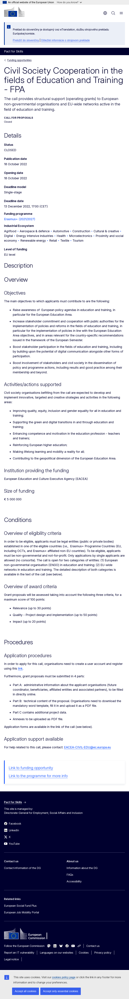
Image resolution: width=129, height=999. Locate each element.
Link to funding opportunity (31, 768)
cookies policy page (63, 977)
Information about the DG (82, 868)
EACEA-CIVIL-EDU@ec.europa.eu (87, 747)
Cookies (84, 952)
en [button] (105, 13)
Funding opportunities (19, 60)
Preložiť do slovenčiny (26, 40)
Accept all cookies (25, 991)
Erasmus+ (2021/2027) (19, 219)
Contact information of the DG (22, 868)
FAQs (70, 874)
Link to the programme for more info (38, 776)
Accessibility (74, 881)
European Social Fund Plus (20, 905)
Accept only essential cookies (60, 991)
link (20, 668)
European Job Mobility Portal (21, 912)
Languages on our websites (56, 952)
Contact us (93, 946)
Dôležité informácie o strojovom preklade (65, 40)
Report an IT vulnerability (19, 952)
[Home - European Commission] (14, 12)
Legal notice (11, 959)
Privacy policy (102, 952)
